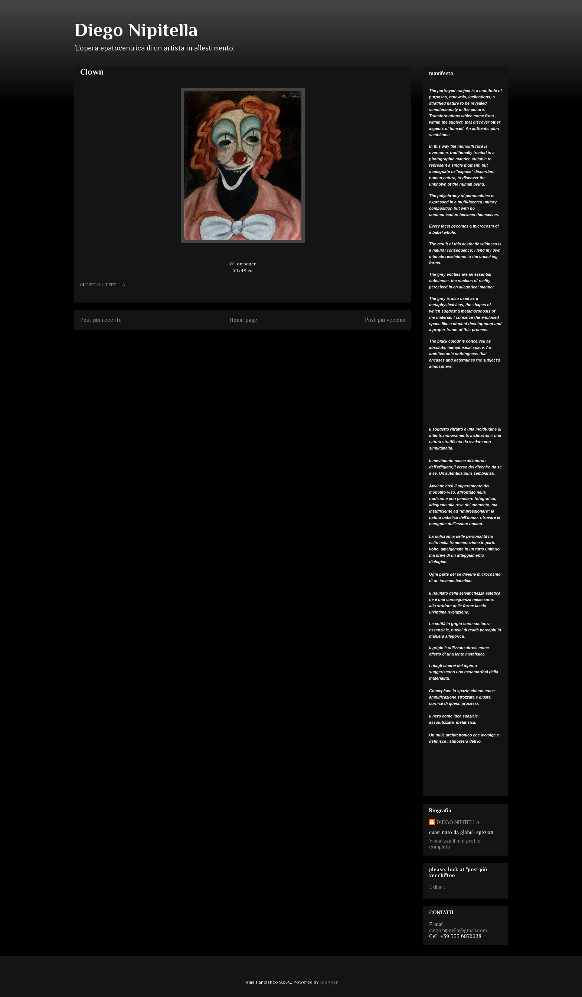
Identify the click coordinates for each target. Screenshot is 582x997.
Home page (243, 320)
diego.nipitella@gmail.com (458, 930)
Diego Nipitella (136, 29)
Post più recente (101, 320)
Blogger (328, 982)
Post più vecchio (385, 320)
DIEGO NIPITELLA (458, 822)
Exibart (437, 887)
